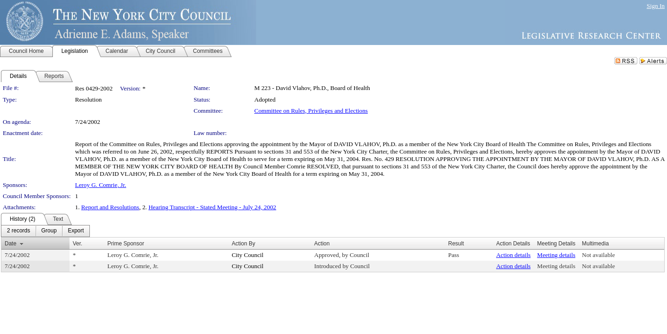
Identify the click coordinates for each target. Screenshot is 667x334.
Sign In (656, 5)
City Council (248, 254)
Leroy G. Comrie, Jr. (100, 184)
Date (10, 243)
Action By (243, 243)
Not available (598, 254)
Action (321, 243)
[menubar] (45, 231)
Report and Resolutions (110, 207)
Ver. (77, 243)
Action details (513, 254)
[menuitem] (18, 231)
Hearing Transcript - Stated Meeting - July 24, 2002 (212, 207)
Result (456, 243)
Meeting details (556, 254)
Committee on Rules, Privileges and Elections (311, 110)
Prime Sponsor (125, 243)
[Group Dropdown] (49, 231)
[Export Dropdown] (75, 231)
